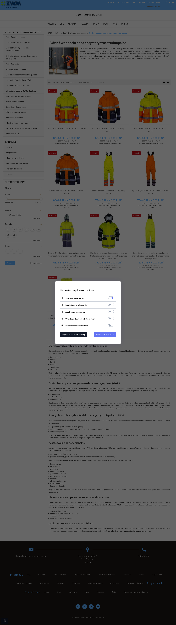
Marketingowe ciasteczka (76, 305)
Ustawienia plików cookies (77, 290)
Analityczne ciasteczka (75, 312)
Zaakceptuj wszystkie (105, 334)
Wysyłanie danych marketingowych (80, 318)
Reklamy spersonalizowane (76, 325)
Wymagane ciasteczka (74, 298)
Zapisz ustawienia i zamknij (73, 334)
